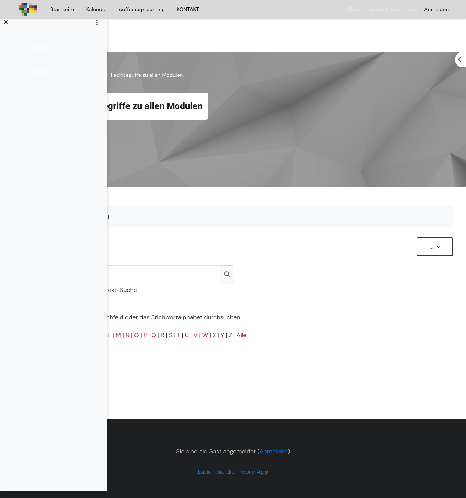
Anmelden (436, 9)
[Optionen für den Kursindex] (97, 30)
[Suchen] (265, 252)
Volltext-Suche (229, 267)
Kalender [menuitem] (97, 9)
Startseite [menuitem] (62, 9)
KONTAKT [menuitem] (187, 9)
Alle (355, 313)
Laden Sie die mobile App (280, 449)
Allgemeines (180, 52)
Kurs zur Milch (141, 52)
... (423, 224)
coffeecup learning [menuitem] (141, 9)
